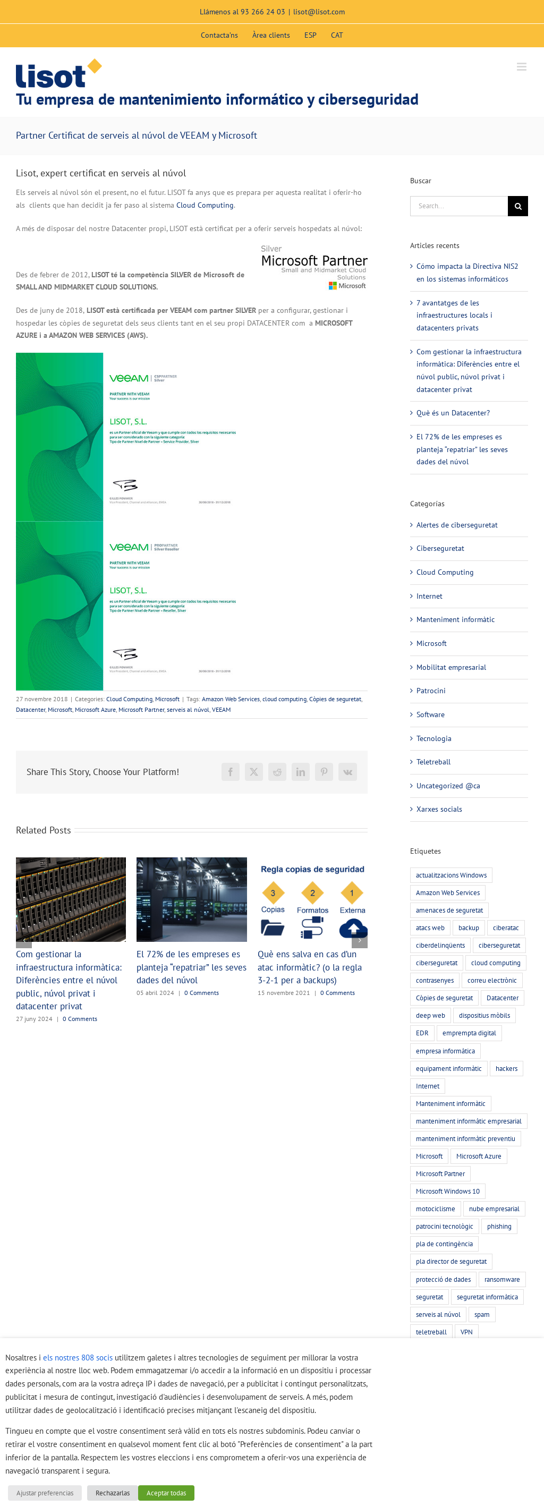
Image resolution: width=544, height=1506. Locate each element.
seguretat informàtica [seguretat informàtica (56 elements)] (487, 1296)
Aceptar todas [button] (166, 1493)
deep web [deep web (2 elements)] (430, 1015)
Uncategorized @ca (448, 785)
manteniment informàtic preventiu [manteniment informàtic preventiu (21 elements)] (465, 1138)
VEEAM (221, 709)
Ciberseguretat (440, 548)
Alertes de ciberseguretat (457, 525)
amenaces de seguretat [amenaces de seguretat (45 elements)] (449, 910)
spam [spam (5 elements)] (482, 1314)
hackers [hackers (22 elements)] (506, 1068)
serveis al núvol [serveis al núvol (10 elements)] (438, 1314)
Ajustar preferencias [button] (44, 1493)
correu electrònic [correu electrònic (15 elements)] (492, 980)
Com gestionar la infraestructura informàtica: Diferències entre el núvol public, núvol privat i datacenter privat (69, 980)
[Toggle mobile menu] (522, 66)
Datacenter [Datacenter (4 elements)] (502, 997)
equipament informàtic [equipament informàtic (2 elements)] (449, 1068)
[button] (24, 940)
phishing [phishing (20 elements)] (499, 1226)
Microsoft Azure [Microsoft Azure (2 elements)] (479, 1156)
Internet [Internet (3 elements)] (427, 1086)
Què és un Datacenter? (453, 413)
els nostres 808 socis (78, 1357)
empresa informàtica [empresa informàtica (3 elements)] (445, 1050)
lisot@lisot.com (319, 11)
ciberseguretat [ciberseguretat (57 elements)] (499, 945)
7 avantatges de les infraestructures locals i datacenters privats (454, 315)
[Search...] (459, 206)
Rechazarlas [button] (113, 1493)
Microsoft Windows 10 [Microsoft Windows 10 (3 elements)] (448, 1191)
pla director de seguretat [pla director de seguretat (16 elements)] (451, 1261)
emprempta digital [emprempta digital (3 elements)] (469, 1032)
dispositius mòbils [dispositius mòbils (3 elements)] (484, 1015)
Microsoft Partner (141, 709)
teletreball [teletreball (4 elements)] (431, 1332)
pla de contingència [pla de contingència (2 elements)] (444, 1243)
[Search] (518, 206)
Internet (429, 596)
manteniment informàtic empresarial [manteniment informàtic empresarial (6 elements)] (469, 1121)
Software (430, 714)
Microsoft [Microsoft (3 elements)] (429, 1156)
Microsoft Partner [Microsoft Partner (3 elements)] (440, 1173)
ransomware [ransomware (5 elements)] (502, 1279)
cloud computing (284, 699)
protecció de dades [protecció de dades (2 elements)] (443, 1279)
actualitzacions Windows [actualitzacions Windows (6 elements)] (451, 875)
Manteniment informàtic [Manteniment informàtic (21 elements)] (451, 1103)
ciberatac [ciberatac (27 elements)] (506, 927)
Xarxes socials (439, 809)
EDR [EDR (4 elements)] (422, 1032)
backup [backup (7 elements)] (468, 927)
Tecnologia (434, 738)
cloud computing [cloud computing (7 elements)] (496, 962)
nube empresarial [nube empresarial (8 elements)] (494, 1208)
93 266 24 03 (263, 11)
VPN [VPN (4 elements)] (467, 1332)
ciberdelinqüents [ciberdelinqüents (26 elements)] (440, 945)
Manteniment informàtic (455, 619)
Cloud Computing (205, 205)
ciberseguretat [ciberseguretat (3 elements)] (436, 962)
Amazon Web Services (231, 699)
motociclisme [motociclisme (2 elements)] (435, 1208)
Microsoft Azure (95, 709)
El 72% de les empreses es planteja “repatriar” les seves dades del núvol (191, 967)
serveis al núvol (188, 709)
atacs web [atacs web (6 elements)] (430, 927)
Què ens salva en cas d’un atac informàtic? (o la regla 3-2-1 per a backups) (310, 967)
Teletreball (433, 762)
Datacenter (30, 709)
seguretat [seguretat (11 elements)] (429, 1296)
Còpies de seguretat (335, 699)
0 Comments (80, 1019)
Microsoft (167, 699)
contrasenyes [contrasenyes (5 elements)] (435, 980)
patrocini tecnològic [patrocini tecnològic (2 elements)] (444, 1226)
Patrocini (431, 690)
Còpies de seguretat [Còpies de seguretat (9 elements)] (444, 997)
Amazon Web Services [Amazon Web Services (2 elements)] (448, 892)
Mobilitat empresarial (451, 667)
